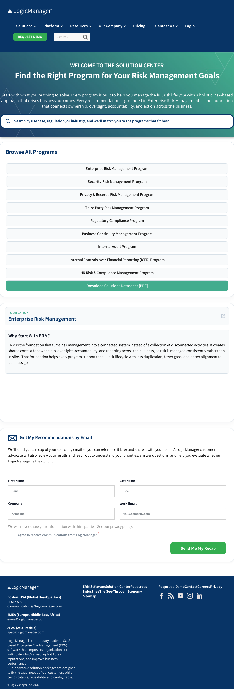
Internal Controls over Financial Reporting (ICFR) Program (117, 259)
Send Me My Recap (198, 548)
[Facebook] (161, 596)
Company (15, 503)
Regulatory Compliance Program (117, 220)
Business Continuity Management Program (117, 233)
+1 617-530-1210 (18, 601)
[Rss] (171, 596)
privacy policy (121, 526)
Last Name (127, 481)
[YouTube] (180, 596)
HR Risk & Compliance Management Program (117, 272)
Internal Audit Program (117, 246)
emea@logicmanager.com (26, 619)
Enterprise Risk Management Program (117, 168)
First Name (16, 481)
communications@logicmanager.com (34, 606)
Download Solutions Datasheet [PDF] (117, 285)
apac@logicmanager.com (25, 632)
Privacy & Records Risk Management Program (117, 194)
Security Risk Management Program (117, 181)
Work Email (128, 503)
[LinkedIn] (199, 596)
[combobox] (120, 121)
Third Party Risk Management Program (117, 207)
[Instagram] (190, 596)
